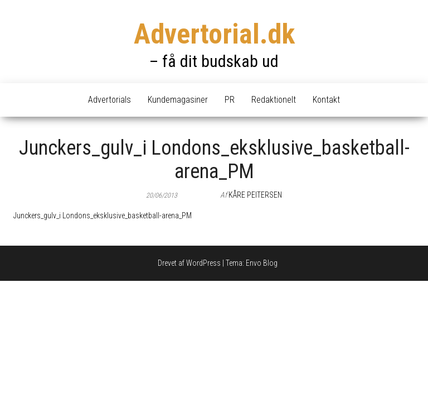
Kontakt (326, 99)
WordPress (203, 263)
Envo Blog (262, 263)
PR (230, 99)
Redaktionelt (273, 99)
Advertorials (109, 99)
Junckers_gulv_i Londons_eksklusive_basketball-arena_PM (102, 215)
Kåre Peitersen (255, 194)
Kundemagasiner (178, 99)
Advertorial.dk (214, 34)
